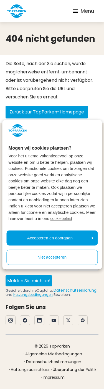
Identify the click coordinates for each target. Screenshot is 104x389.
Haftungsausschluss (30, 369)
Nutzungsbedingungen (33, 294)
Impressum (54, 377)
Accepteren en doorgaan (60, 238)
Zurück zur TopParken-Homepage (46, 112)
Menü (83, 11)
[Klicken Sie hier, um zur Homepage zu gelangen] (17, 11)
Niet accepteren (52, 257)
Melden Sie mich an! (28, 280)
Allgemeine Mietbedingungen (53, 354)
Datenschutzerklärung (75, 290)
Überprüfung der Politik (75, 369)
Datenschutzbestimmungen (53, 362)
